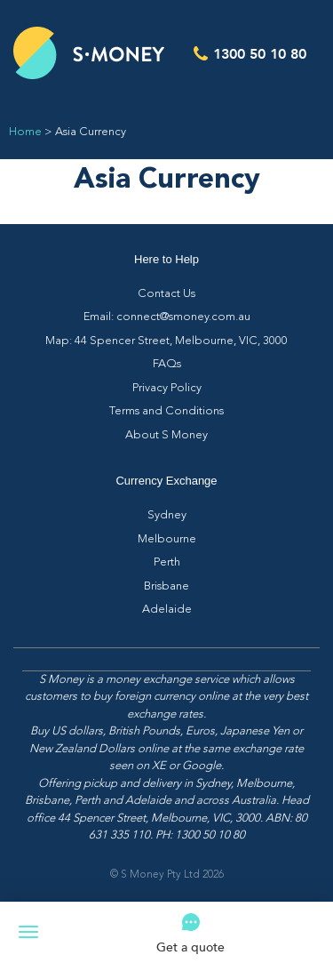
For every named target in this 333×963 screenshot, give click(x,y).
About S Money (166, 435)
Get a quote (190, 946)
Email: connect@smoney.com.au (166, 317)
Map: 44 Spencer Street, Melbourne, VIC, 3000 (166, 341)
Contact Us (166, 294)
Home (25, 132)
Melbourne (167, 539)
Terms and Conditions (166, 411)
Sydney (166, 515)
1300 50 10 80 (259, 53)
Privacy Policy (167, 388)
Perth (167, 562)
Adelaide (167, 609)
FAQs (167, 364)
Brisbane (166, 586)
